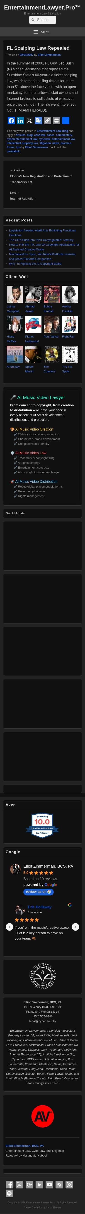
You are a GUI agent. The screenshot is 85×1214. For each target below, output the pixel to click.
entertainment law (63, 139)
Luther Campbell (15, 306)
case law (39, 135)
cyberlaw (44, 139)
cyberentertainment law (22, 139)
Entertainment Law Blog (52, 131)
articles (20, 135)
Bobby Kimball (52, 306)
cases (50, 135)
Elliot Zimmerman (49, 55)
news (55, 143)
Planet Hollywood (33, 336)
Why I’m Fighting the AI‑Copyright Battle (35, 263)
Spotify (9, 1193)
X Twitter (19, 1184)
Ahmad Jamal (33, 306)
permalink (13, 151)
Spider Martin (33, 366)
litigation (45, 143)
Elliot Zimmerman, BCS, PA (48, 866)
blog (30, 135)
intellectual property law (22, 143)
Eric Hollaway (39, 907)
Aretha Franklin (70, 306)
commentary (64, 135)
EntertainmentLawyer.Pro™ (42, 7)
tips (18, 147)
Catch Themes (53, 1207)
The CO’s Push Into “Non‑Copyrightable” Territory (41, 240)
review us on (38, 892)
